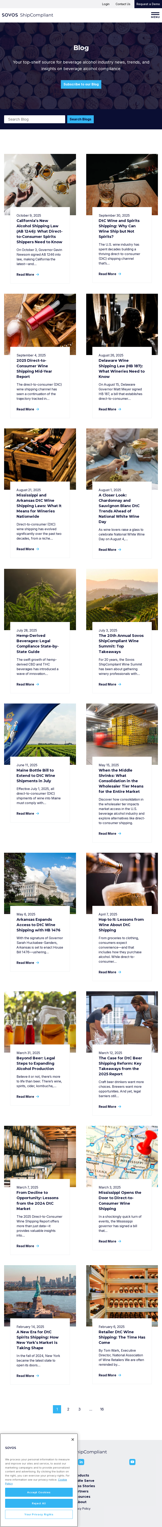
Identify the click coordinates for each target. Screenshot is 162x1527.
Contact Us (123, 4)
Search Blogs (80, 119)
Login (105, 4)
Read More (27, 275)
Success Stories (81, 1486)
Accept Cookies (38, 1492)
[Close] (72, 1439)
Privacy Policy (81, 1508)
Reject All (39, 1503)
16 (102, 1409)
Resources (81, 1497)
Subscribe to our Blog (81, 84)
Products (81, 1475)
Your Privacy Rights (38, 1514)
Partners (81, 1491)
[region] (39, 1480)
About (81, 1502)
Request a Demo (148, 4)
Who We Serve (81, 1481)
